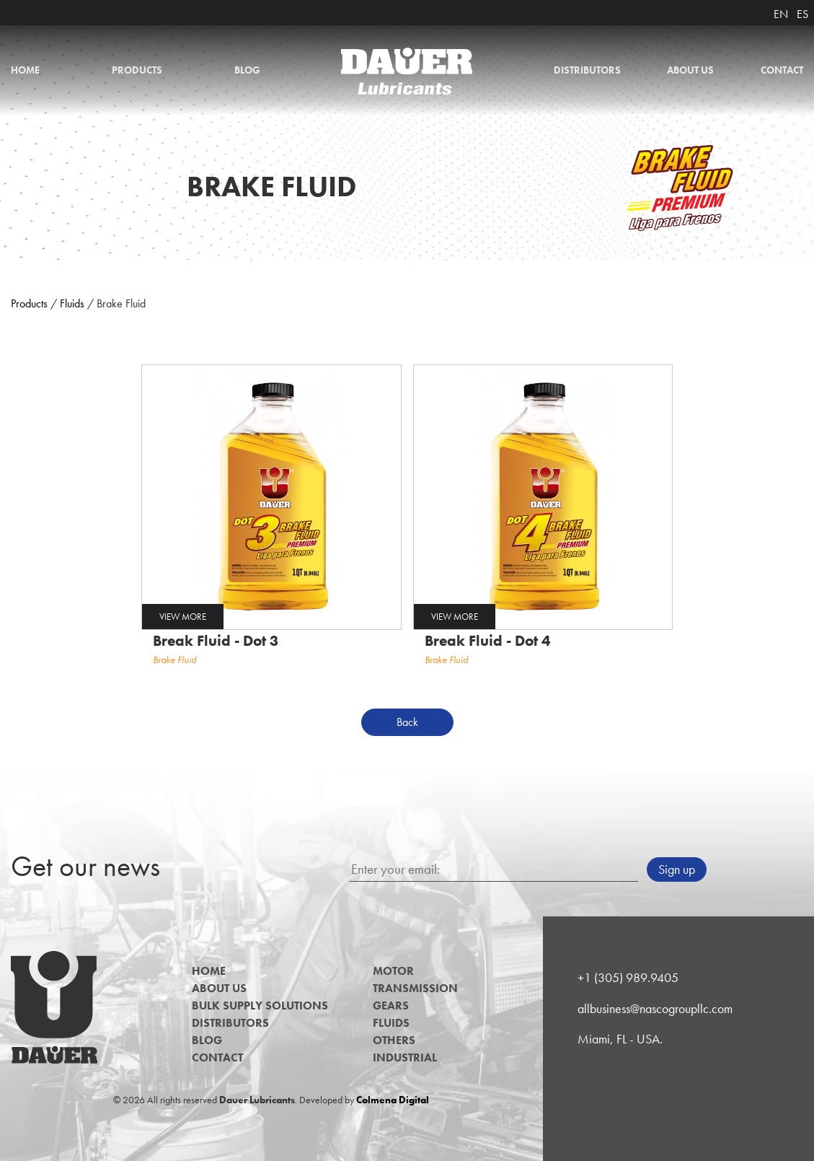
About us (690, 69)
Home (25, 69)
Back (407, 722)
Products (137, 69)
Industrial (405, 1057)
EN (781, 14)
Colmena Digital (392, 1099)
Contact (782, 69)
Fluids (72, 303)
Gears (391, 1005)
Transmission (415, 988)
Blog (247, 69)
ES (802, 14)
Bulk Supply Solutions (260, 1005)
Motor (393, 970)
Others (394, 1040)
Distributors (587, 69)
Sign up (676, 869)
